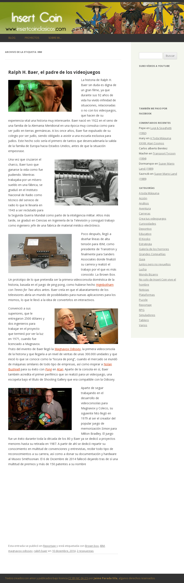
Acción (143, 198)
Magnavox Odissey (68, 349)
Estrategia (145, 244)
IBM (102, 546)
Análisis (144, 203)
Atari (60, 369)
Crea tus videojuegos (152, 218)
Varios (143, 325)
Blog (11, 38)
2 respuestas (85, 551)
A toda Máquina (149, 193)
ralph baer (40, 551)
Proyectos (32, 38)
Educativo (145, 234)
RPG (141, 310)
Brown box (92, 546)
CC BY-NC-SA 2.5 (78, 578)
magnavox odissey (20, 551)
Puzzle (143, 300)
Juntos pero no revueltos (155, 264)
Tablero (144, 320)
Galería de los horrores (154, 249)
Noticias (144, 290)
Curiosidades (147, 224)
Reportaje (49, 546)
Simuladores (147, 315)
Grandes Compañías (152, 254)
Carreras (144, 213)
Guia (142, 259)
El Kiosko (144, 239)
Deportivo (145, 229)
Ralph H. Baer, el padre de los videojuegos (54, 72)
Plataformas (147, 295)
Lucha (143, 269)
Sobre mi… (55, 38)
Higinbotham (105, 285)
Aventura (145, 208)
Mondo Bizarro (148, 274)
